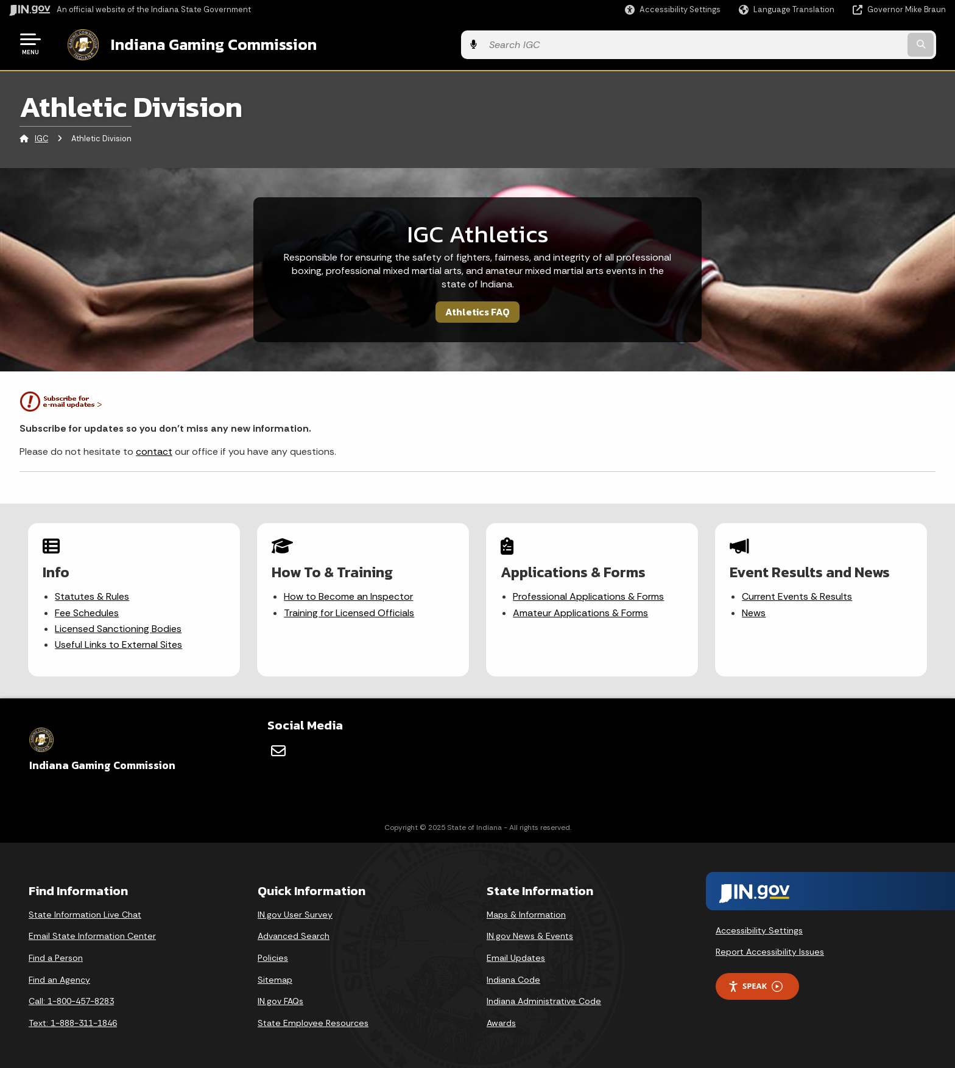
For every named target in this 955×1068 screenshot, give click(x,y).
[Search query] (837, 43)
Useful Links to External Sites (119, 642)
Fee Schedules (87, 610)
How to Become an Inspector (349, 594)
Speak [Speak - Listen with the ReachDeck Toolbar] (755, 981)
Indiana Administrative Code (544, 996)
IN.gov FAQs (280, 996)
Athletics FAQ (477, 309)
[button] (673, 9)
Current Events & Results (797, 594)
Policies (273, 952)
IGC (41, 137)
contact (154, 449)
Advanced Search (293, 931)
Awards (501, 1018)
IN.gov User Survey (295, 909)
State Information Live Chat (85, 909)
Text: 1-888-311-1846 (73, 1018)
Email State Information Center (92, 931)
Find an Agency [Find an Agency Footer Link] (59, 974)
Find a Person (56, 952)
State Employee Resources (313, 1018)
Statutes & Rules (92, 594)
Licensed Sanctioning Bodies (118, 626)
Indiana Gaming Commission (202, 43)
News (754, 610)
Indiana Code (513, 974)
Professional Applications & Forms (588, 594)
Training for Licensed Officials (349, 610)
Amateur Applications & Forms (581, 610)
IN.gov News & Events (530, 931)
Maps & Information (526, 909)
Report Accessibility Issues (770, 946)
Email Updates (516, 952)
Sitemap (275, 974)
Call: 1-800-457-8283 (71, 996)
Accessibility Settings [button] (759, 925)
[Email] (278, 746)
